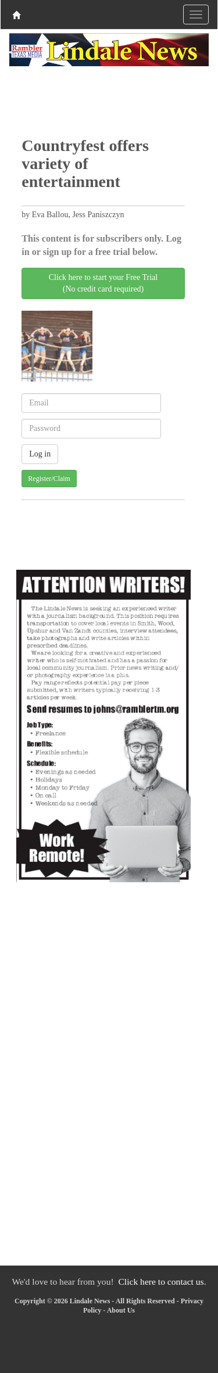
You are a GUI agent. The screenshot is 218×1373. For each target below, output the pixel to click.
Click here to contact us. (162, 1281)
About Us (121, 1310)
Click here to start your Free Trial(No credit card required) (103, 283)
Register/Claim (49, 479)
